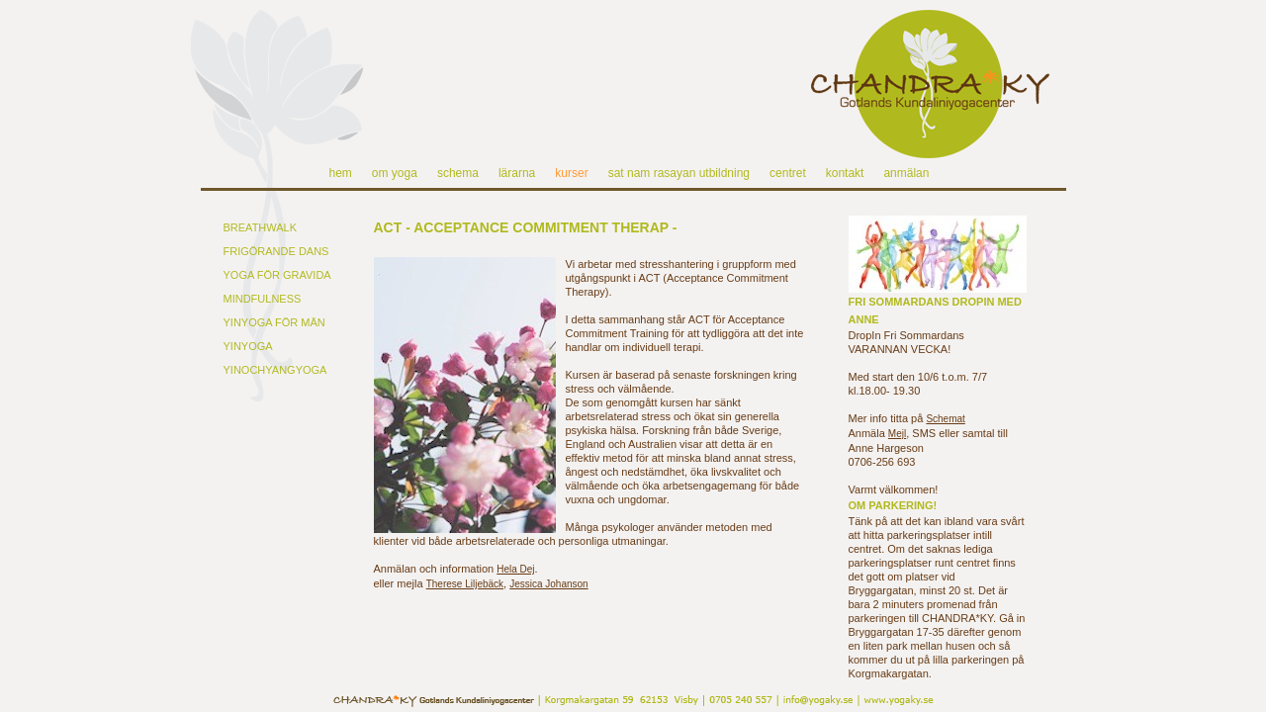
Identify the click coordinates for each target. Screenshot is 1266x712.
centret (787, 173)
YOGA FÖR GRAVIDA (277, 275)
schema (458, 173)
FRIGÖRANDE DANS (276, 251)
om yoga (394, 173)
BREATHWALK (261, 227)
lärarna (516, 173)
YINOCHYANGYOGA (275, 370)
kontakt (845, 173)
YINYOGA (248, 346)
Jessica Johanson (548, 583)
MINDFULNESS (263, 299)
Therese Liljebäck (464, 583)
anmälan (906, 173)
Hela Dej (515, 569)
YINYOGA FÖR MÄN (274, 322)
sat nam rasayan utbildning (679, 173)
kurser (571, 173)
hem (340, 173)
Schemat (945, 418)
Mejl (897, 433)
